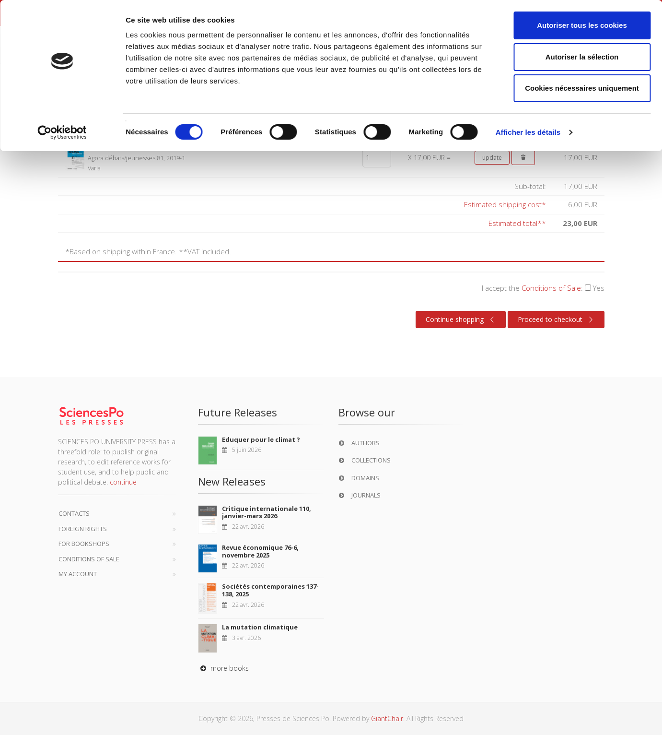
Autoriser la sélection (582, 57)
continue (123, 481)
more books (223, 668)
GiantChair (387, 718)
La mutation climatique (260, 627)
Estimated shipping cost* (505, 204)
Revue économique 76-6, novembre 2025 (260, 551)
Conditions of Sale (551, 288)
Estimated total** (517, 223)
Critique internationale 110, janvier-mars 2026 (266, 512)
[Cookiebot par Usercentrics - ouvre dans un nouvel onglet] (62, 132)
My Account (77, 573)
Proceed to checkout (557, 319)
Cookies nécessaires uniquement (582, 88)
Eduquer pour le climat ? (261, 439)
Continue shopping (461, 319)
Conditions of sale (88, 559)
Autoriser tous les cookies (582, 25)
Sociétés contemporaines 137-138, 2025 (270, 590)
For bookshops (83, 543)
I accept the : (543, 288)
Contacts (74, 513)
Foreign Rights (82, 528)
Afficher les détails (528, 132)
